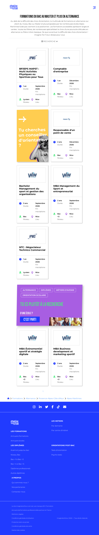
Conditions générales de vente (22, 526)
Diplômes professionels (20, 468)
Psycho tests (56, 455)
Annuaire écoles (17, 441)
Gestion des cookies (18, 530)
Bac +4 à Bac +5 (17, 464)
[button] (49, 41)
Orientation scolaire (34, 295)
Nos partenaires (18, 487)
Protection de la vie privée (20, 522)
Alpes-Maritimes (74, 398)
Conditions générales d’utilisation (23, 518)
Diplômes (46, 290)
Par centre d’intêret (59, 430)
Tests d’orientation (59, 450)
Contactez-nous (18, 492)
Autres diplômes (18, 473)
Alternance (29, 290)
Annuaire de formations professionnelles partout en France (31, 510)
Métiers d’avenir (65, 290)
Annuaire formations (19, 436)
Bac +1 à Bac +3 (17, 459)
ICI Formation (48, 506)
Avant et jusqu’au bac (20, 450)
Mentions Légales (17, 514)
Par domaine (56, 426)
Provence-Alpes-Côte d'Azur (51, 398)
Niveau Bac (15, 455)
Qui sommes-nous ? (20, 482)
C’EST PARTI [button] (30, 319)
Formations (17, 398)
